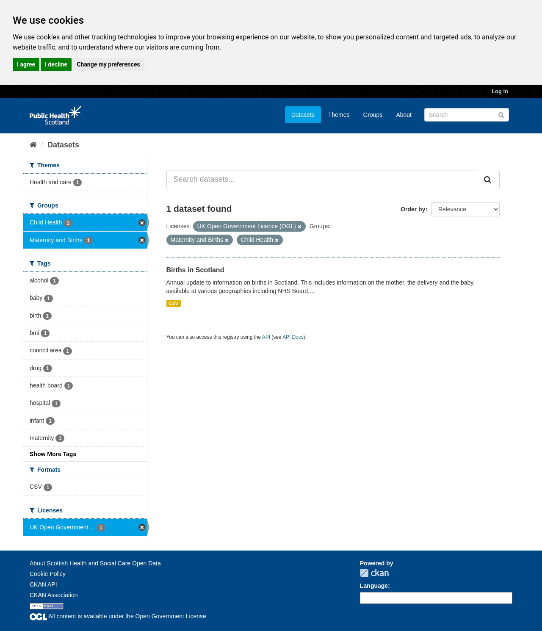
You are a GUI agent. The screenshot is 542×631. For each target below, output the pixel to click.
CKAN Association (54, 595)
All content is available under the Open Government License (118, 616)
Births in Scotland (195, 270)
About (404, 114)
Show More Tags (53, 454)
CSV (173, 303)
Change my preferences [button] (108, 64)
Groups (372, 114)
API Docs (293, 337)
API (266, 337)
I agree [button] (26, 64)
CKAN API (43, 584)
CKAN (374, 572)
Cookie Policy (48, 573)
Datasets (303, 114)
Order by (413, 209)
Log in (500, 91)
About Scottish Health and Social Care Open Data (95, 563)
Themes (339, 114)
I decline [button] (56, 64)
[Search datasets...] (322, 179)
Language (374, 585)
